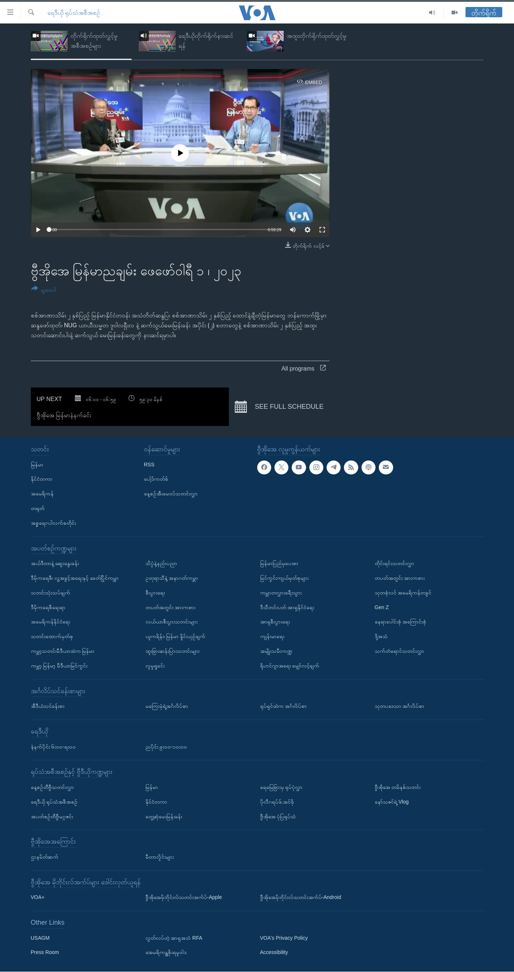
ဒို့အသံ (381, 637)
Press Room (45, 952)
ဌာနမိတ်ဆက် (44, 857)
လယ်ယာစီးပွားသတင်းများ (171, 622)
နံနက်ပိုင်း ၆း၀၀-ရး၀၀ (53, 747)
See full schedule (279, 407)
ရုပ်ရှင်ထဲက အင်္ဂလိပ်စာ (283, 706)
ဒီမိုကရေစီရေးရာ (48, 607)
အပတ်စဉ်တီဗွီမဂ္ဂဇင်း (52, 816)
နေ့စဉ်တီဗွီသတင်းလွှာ (52, 787)
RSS (149, 464)
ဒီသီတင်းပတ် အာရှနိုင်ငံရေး (287, 607)
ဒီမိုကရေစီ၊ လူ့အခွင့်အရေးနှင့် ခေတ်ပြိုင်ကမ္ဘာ (75, 578)
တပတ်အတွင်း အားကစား (170, 607)
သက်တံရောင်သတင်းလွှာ (399, 651)
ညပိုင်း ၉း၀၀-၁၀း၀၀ (166, 747)
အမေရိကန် (42, 494)
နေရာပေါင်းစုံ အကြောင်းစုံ (401, 622)
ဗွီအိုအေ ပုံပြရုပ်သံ (278, 816)
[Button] (43, 290)
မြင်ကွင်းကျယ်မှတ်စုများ (284, 578)
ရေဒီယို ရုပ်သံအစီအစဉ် (73, 13)
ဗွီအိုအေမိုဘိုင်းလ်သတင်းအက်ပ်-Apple (183, 897)
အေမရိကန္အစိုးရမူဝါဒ (166, 952)
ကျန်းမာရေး (272, 637)
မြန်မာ (37, 464)
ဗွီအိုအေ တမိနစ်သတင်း (398, 787)
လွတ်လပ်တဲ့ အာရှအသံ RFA (173, 938)
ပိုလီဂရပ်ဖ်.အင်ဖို (277, 802)
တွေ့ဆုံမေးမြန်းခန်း (163, 816)
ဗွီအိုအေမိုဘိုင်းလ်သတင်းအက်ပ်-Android (300, 897)
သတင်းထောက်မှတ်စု (52, 637)
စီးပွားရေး (155, 593)
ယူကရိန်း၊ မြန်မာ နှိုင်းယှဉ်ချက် (175, 637)
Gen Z (382, 607)
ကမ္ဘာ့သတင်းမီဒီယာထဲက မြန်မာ (63, 651)
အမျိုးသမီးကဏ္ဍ (276, 651)
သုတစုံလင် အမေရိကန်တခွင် (403, 593)
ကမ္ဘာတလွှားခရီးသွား (281, 593)
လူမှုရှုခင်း (155, 666)
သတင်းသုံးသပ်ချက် (50, 593)
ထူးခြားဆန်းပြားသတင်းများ (172, 651)
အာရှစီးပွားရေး (275, 622)
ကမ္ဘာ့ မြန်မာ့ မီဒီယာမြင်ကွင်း (59, 666)
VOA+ (38, 897)
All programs (303, 368)
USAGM (40, 938)
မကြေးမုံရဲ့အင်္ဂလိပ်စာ (166, 706)
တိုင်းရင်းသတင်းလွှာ (394, 564)
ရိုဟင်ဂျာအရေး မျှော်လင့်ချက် (290, 666)
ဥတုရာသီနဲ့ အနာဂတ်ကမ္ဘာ (171, 578)
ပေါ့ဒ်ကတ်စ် (156, 479)
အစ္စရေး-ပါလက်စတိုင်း (53, 523)
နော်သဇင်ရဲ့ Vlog (392, 802)
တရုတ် (37, 508)
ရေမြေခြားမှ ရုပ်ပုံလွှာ (281, 787)
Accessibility (274, 952)
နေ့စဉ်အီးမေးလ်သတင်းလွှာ (171, 494)
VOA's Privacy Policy (284, 938)
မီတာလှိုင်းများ (159, 857)
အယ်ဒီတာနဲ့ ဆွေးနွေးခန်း (55, 564)
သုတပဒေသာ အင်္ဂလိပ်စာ (400, 706)
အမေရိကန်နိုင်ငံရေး (50, 622)
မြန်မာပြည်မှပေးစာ (279, 564)
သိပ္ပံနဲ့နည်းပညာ (161, 564)
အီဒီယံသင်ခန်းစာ (48, 706)
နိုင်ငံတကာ (42, 479)
